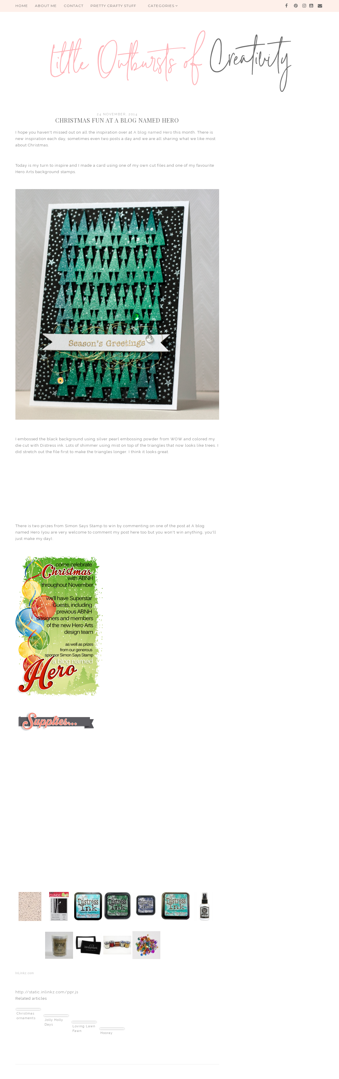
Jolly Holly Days (54, 1022)
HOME (21, 5)
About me (46, 5)
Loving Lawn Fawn (83, 1028)
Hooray (106, 1033)
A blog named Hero (153, 132)
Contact (74, 5)
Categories (163, 5)
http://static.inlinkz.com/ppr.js (46, 992)
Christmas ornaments (26, 1016)
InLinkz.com (24, 973)
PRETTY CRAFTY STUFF (113, 5)
